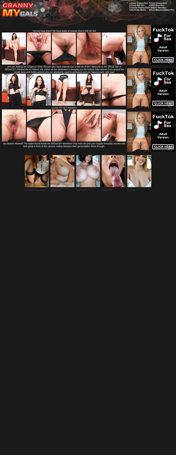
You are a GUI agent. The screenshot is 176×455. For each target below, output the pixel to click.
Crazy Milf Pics (138, 5)
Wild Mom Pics (157, 5)
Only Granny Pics (159, 3)
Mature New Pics (158, 8)
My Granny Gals (20, 9)
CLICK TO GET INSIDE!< (64, 108)
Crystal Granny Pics (140, 8)
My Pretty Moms (138, 10)
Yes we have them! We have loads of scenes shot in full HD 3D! (64, 31)
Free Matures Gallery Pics (162, 10)
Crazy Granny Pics (139, 3)
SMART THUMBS (93, 379)
